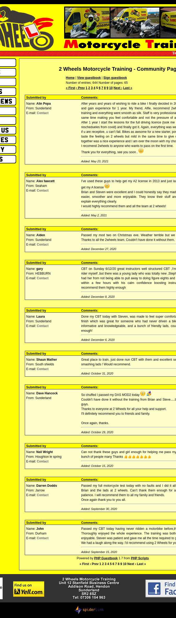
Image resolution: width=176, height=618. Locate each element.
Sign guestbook (115, 78)
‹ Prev (80, 88)
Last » (127, 88)
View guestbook (89, 78)
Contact (42, 113)
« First (70, 88)
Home (70, 78)
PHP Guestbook (106, 558)
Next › (118, 88)
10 (111, 88)
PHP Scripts (140, 558)
